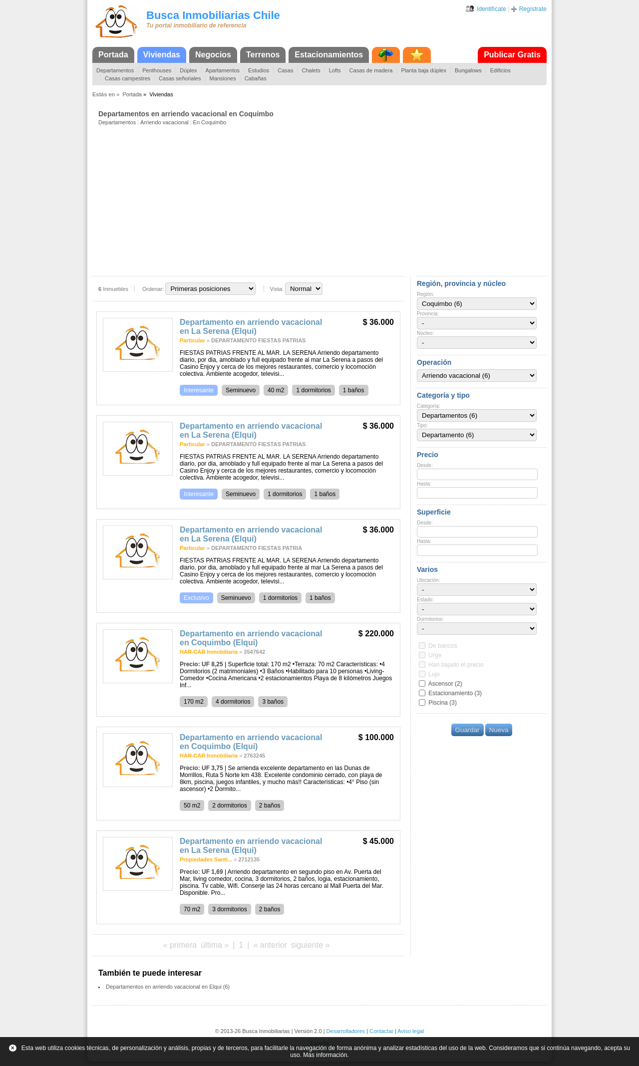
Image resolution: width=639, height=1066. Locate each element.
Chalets (311, 70)
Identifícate (491, 8)
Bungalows (468, 70)
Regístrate (533, 8)
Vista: (277, 289)
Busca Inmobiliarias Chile (213, 15)
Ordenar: (153, 289)
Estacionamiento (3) (455, 693)
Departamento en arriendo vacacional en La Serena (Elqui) (251, 326)
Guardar (467, 730)
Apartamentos (223, 70)
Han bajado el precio (455, 664)
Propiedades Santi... (206, 859)
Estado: (425, 599)
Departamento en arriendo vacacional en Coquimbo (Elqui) (251, 638)
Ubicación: (428, 580)
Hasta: (424, 484)
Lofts (335, 70)
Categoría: (428, 406)
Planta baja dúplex (423, 70)
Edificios (500, 70)
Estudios (258, 70)
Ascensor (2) (445, 683)
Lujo (434, 674)
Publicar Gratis (512, 54)
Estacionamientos (329, 54)
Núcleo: (425, 333)
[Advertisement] (322, 200)
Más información (325, 1055)
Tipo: (422, 425)
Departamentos (115, 70)
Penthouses (156, 70)
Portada (113, 54)
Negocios (213, 54)
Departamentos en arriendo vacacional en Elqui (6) (168, 987)
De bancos (442, 645)
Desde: (425, 465)
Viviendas (161, 54)
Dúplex (188, 70)
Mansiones (222, 78)
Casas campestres (127, 78)
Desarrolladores (345, 1031)
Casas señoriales (180, 78)
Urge (434, 655)
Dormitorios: (430, 619)
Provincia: (428, 313)
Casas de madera (371, 70)
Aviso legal (410, 1031)
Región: (425, 294)
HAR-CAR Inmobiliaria (209, 652)
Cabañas (256, 78)
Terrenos (263, 54)
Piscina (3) (442, 702)
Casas (285, 70)
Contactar (381, 1031)
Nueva (499, 730)
